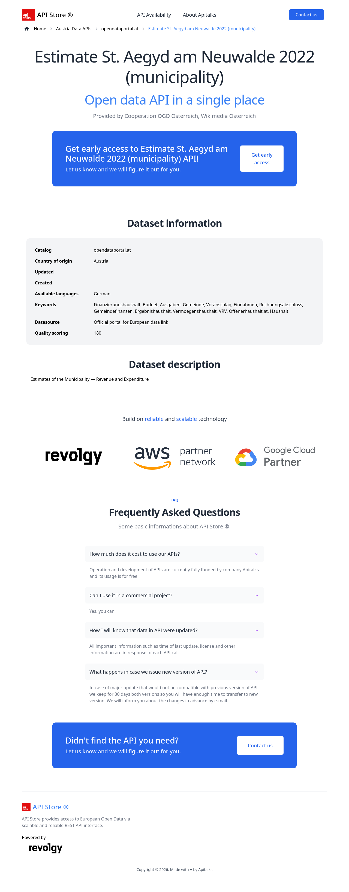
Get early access (262, 158)
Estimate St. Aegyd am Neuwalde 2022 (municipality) (202, 29)
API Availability (154, 14)
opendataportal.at (120, 29)
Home (40, 29)
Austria (101, 261)
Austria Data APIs (74, 29)
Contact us (306, 15)
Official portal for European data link (131, 322)
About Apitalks (199, 14)
